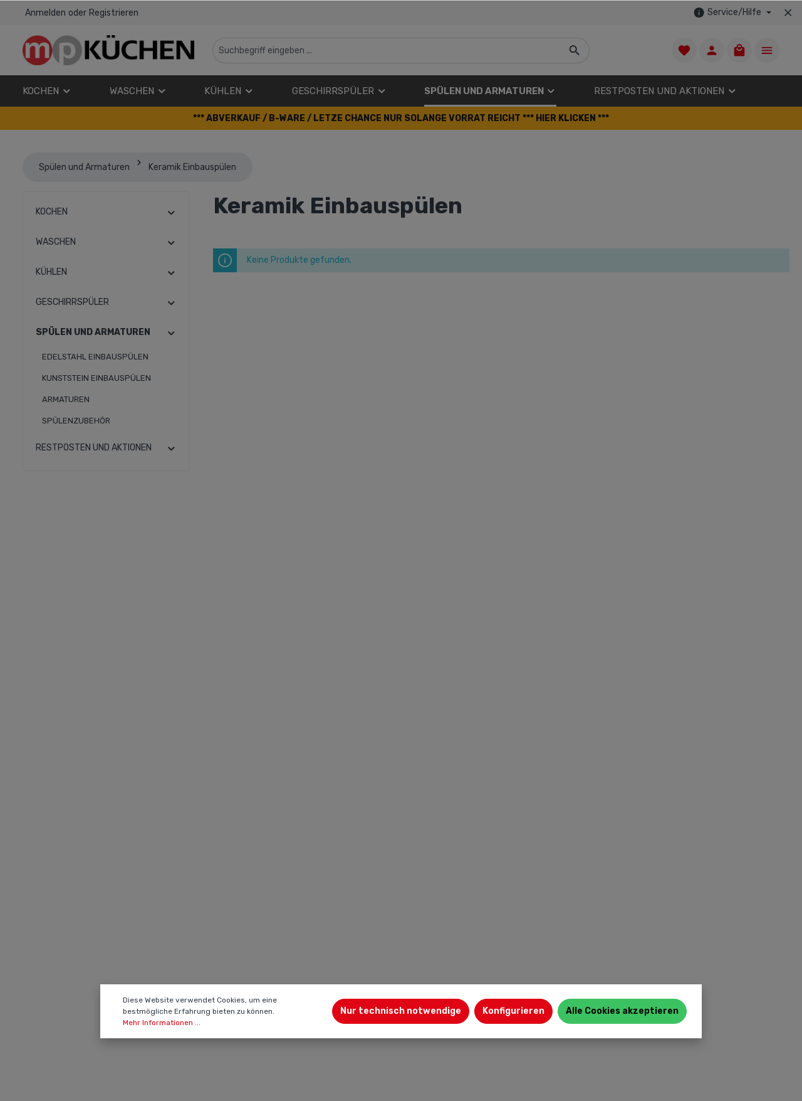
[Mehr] (766, 50)
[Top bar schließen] (787, 12)
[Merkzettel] (684, 50)
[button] (401, 118)
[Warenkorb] (739, 50)
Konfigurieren (513, 1011)
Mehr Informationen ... (161, 1022)
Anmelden (45, 13)
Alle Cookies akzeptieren (622, 1011)
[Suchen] (575, 50)
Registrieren (113, 13)
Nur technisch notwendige (400, 1011)
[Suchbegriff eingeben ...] (386, 50)
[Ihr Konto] (711, 50)
